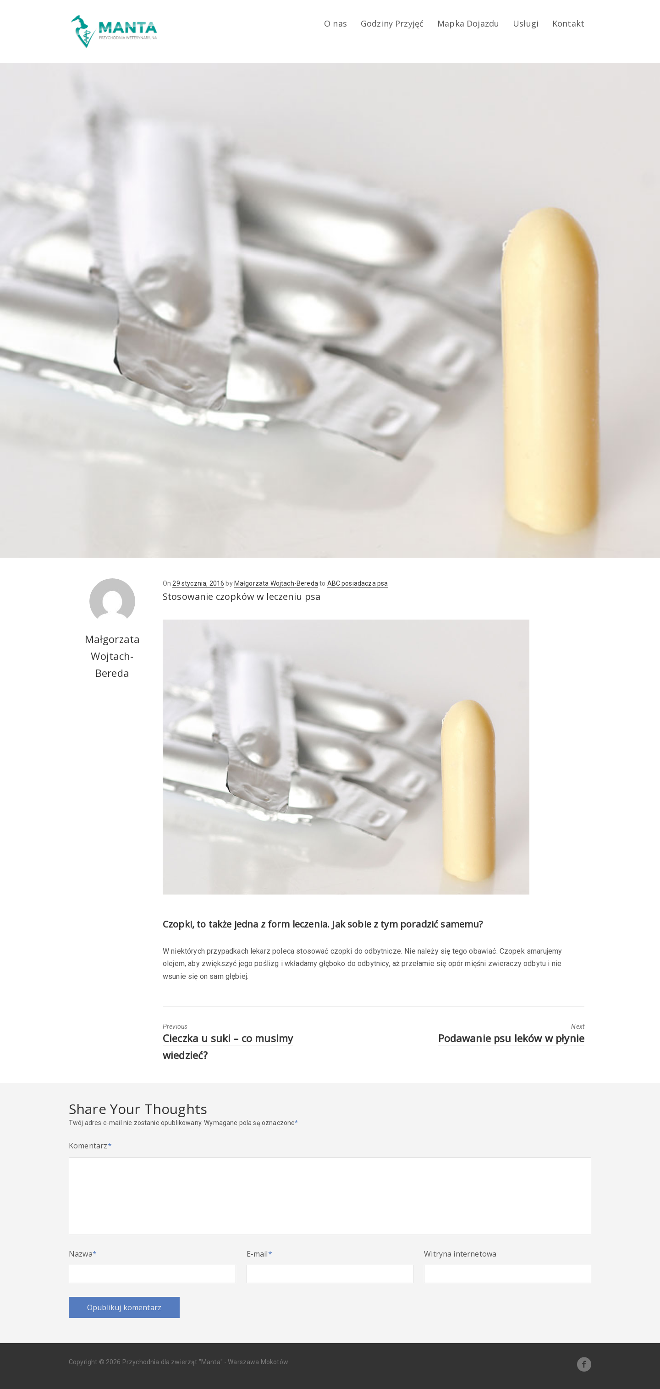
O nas (335, 23)
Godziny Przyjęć (392, 23)
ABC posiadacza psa (357, 583)
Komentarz (90, 1146)
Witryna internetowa (460, 1254)
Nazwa (83, 1254)
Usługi (526, 23)
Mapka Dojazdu (468, 23)
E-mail (259, 1254)
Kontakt (568, 23)
